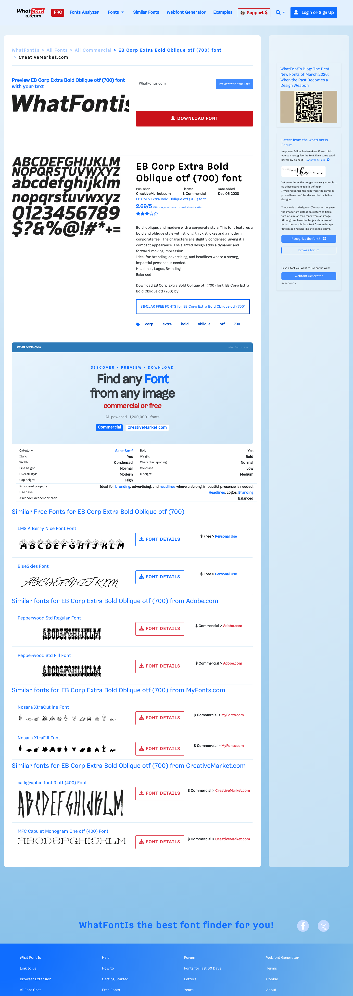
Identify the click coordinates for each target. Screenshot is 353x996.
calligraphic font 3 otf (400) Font (52, 783)
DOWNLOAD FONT (194, 118)
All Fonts (57, 50)
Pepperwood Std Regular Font (49, 618)
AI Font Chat (30, 990)
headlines (167, 487)
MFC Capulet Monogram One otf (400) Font (63, 831)
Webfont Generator (186, 12)
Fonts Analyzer (84, 12)
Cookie (272, 979)
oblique (204, 324)
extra (167, 324)
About (271, 990)
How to (108, 969)
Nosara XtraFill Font (39, 738)
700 (237, 324)
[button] (280, 13)
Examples (222, 12)
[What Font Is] (30, 13)
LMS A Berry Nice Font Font (47, 528)
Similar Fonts (146, 12)
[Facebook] (303, 926)
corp (149, 324)
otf (222, 324)
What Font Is (30, 958)
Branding (245, 493)
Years (188, 990)
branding (122, 487)
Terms (271, 969)
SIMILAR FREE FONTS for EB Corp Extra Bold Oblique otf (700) (192, 307)
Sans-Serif (124, 451)
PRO (58, 12)
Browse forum (308, 250)
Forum (189, 958)
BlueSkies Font (33, 566)
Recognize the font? (308, 238)
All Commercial (93, 50)
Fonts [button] (114, 12)
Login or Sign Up (314, 13)
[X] (323, 926)
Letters (190, 979)
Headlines (217, 493)
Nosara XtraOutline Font (43, 707)
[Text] (175, 84)
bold (185, 324)
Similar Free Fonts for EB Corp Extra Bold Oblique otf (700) (98, 512)
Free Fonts (111, 990)
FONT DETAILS (159, 539)
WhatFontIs (26, 50)
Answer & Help (318, 160)
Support (254, 12)
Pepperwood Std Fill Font (44, 655)
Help (106, 958)
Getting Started (115, 979)
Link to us (28, 969)
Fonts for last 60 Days (202, 969)
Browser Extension (35, 979)
